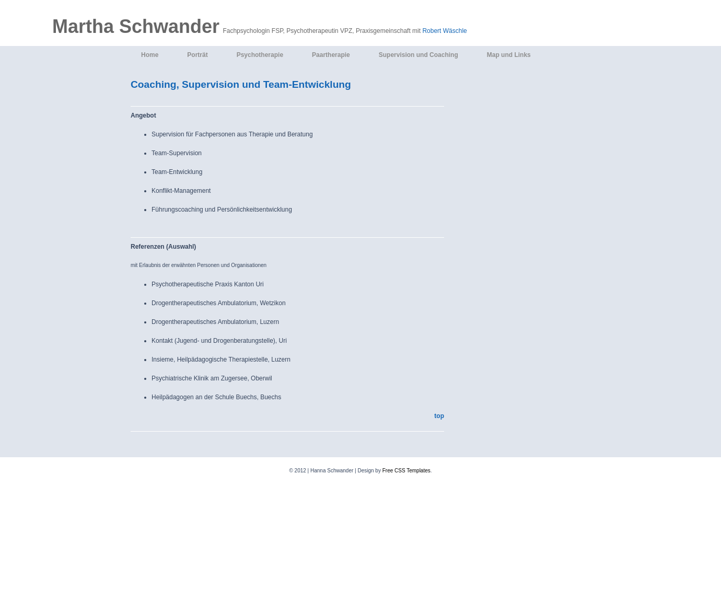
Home (149, 55)
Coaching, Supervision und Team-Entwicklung (241, 84)
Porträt (197, 55)
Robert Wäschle (444, 30)
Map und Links (509, 55)
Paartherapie (331, 55)
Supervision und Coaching (418, 55)
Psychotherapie (260, 55)
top (439, 416)
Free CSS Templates (406, 470)
